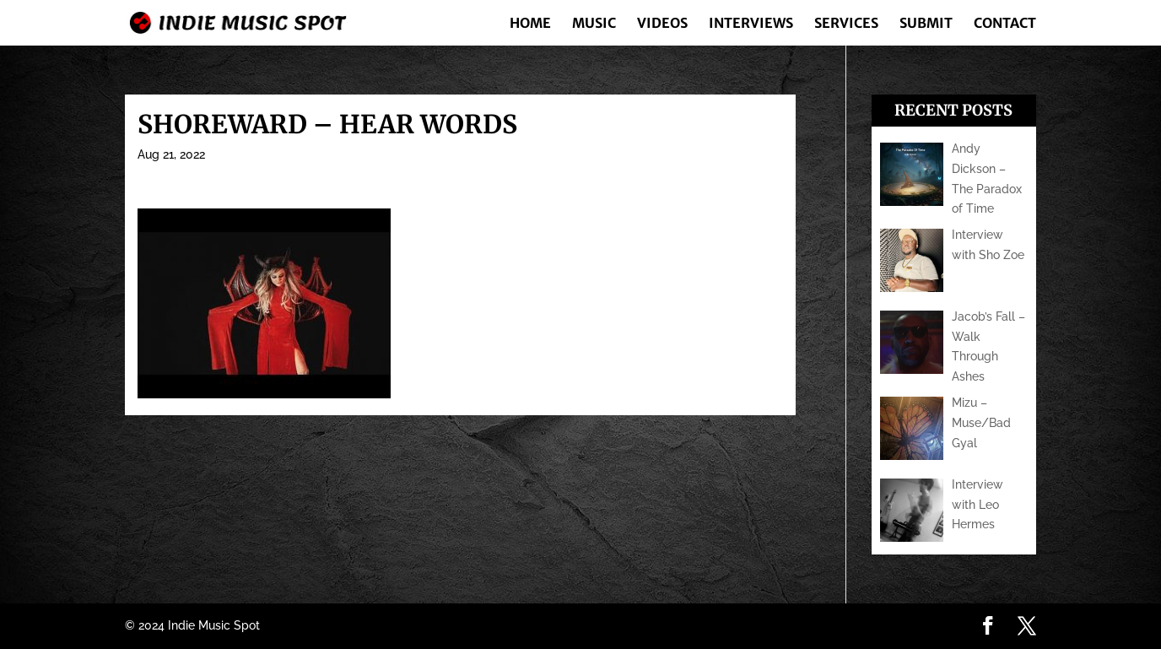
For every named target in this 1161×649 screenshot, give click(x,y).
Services (846, 24)
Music (594, 24)
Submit (926, 24)
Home (530, 24)
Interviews (751, 24)
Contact (1005, 24)
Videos (662, 24)
